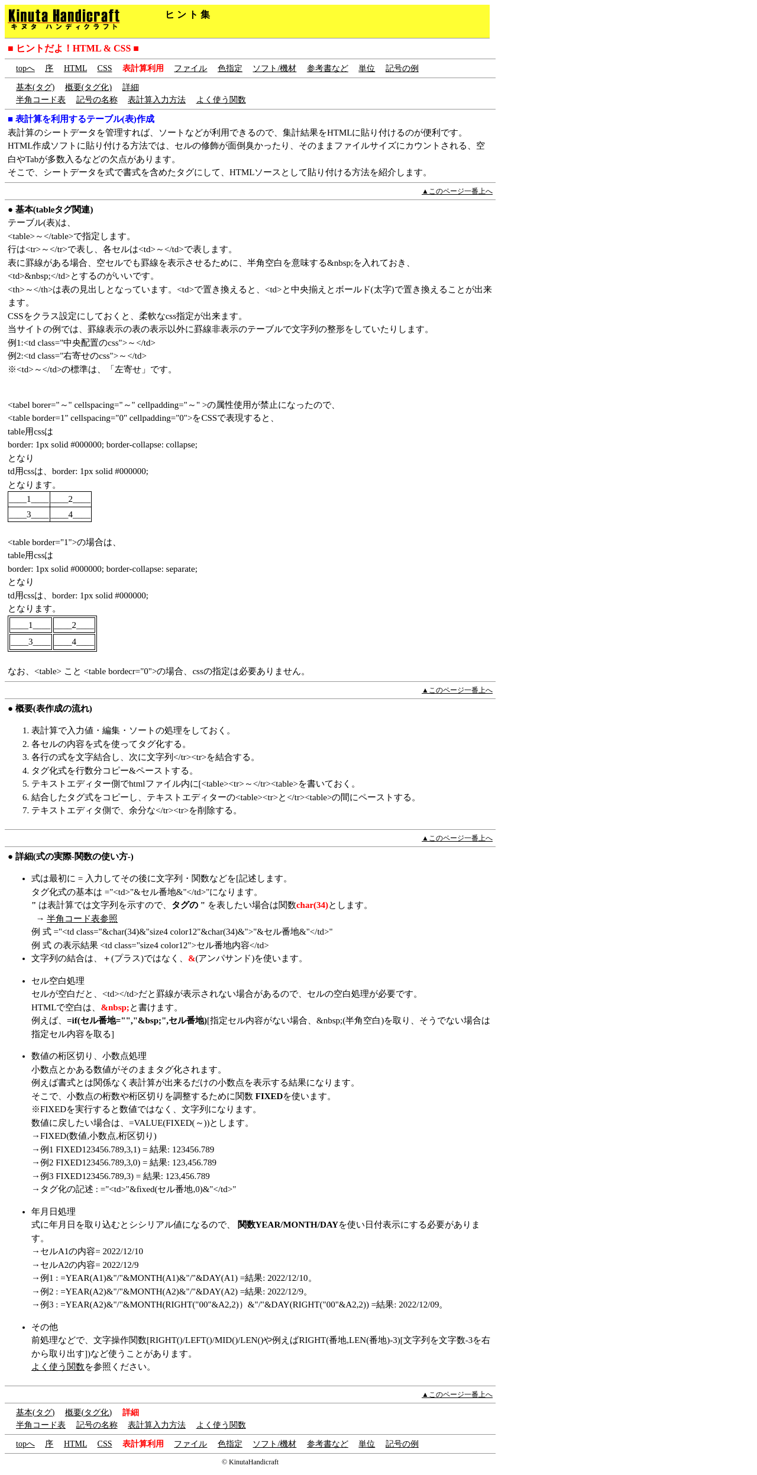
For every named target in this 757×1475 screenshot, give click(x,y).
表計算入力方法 (157, 99)
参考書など (327, 68)
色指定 (230, 68)
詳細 (130, 87)
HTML (75, 68)
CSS (105, 68)
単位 (366, 68)
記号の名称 (97, 99)
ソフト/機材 (274, 68)
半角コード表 (41, 99)
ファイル (190, 68)
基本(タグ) (35, 87)
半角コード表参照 (82, 918)
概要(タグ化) (88, 87)
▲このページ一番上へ (457, 191)
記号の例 (402, 68)
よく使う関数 (221, 99)
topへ (25, 68)
